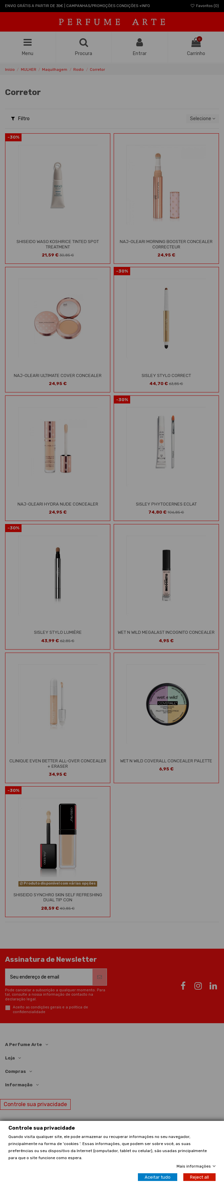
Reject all (199, 1177)
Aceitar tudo (158, 1177)
